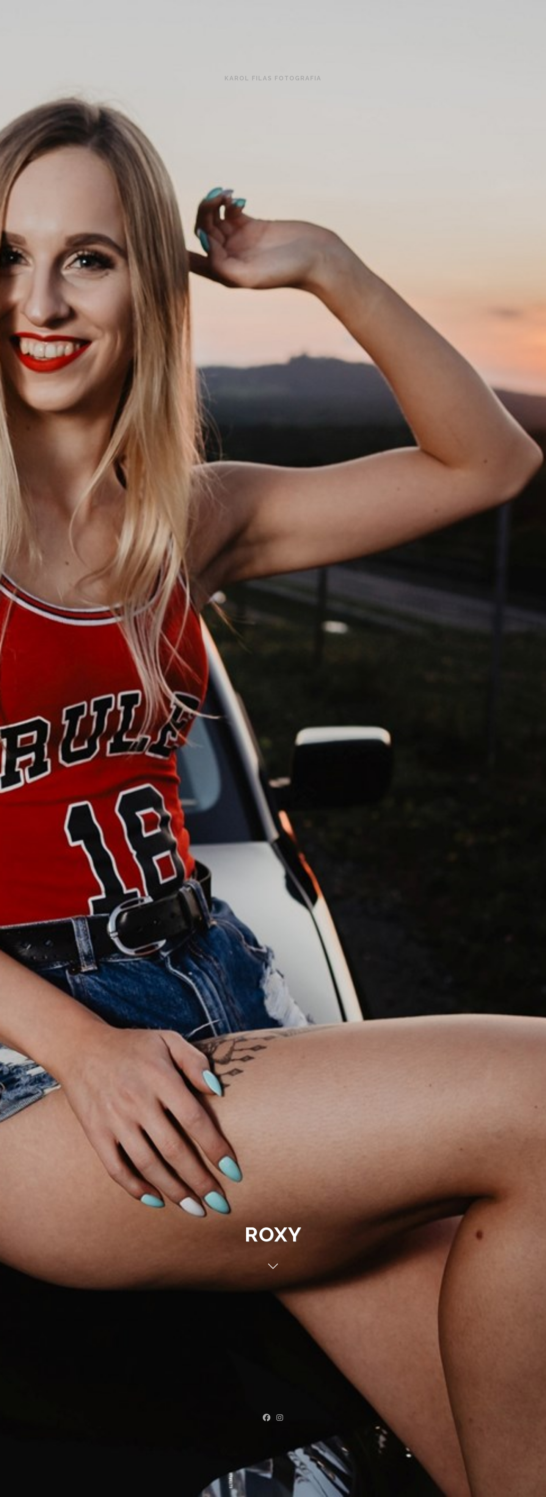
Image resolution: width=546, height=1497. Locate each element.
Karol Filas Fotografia (273, 78)
